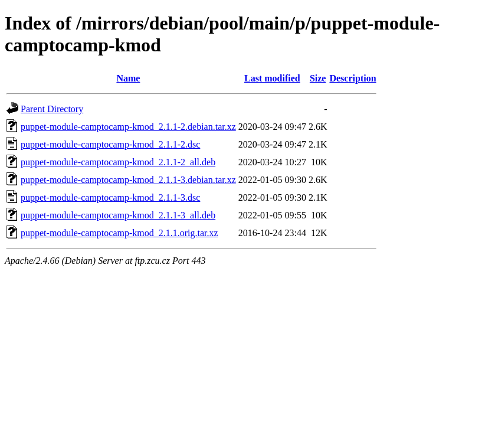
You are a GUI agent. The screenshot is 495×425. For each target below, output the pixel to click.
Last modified (272, 78)
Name (128, 78)
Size (318, 78)
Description (352, 78)
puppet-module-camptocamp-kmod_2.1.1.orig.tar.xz (119, 233)
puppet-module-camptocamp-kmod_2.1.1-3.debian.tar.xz (128, 180)
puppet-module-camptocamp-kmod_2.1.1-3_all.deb (118, 215)
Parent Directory (52, 109)
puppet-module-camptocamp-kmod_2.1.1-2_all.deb (118, 162)
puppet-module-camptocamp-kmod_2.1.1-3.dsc (110, 197)
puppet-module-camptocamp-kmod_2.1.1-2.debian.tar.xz (128, 127)
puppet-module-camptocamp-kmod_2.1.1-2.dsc (110, 144)
